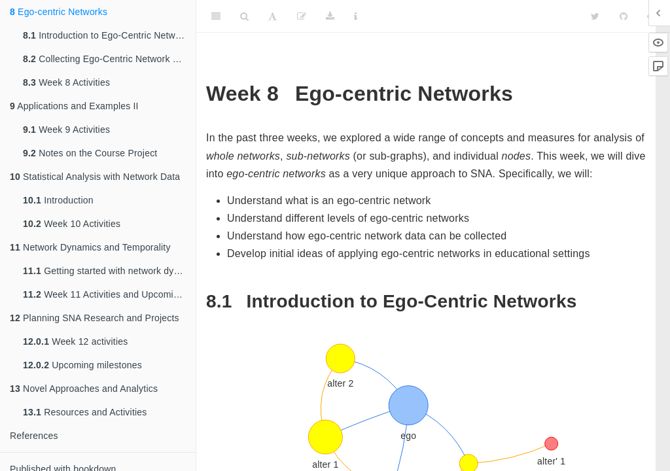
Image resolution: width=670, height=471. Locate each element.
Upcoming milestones (82, 365)
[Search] (244, 16)
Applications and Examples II (74, 106)
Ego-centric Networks (58, 12)
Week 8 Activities (66, 82)
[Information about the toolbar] (355, 16)
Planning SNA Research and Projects (94, 318)
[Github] (623, 16)
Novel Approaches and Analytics (84, 388)
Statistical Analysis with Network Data (95, 176)
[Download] (330, 16)
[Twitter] (595, 16)
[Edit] (301, 16)
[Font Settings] (272, 16)
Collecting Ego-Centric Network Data (107, 59)
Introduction (58, 200)
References (34, 435)
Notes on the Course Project (90, 153)
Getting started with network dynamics (109, 271)
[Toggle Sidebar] (216, 16)
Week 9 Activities (66, 129)
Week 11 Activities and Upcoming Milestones (109, 294)
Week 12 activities (75, 341)
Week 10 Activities (71, 223)
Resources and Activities (85, 412)
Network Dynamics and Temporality (90, 247)
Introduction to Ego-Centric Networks (108, 35)
